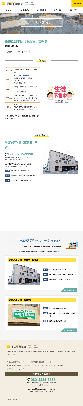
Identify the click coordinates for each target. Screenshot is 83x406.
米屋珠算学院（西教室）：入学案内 (18, 365)
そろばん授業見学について (16, 362)
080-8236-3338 (20, 154)
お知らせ (10, 369)
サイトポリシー (22, 369)
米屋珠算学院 (18, 4)
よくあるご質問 (40, 365)
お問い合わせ (77, 3)
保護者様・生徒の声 (56, 365)
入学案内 (9, 52)
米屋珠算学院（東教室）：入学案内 (40, 362)
